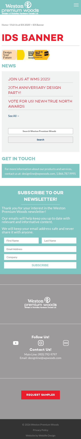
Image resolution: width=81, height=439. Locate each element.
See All (12, 116)
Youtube (16, 343)
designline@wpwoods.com (38, 173)
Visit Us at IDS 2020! (20, 24)
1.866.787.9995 (66, 173)
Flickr (66, 343)
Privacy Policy (40, 429)
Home (5, 24)
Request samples (40, 394)
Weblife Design (47, 435)
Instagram (41, 343)
